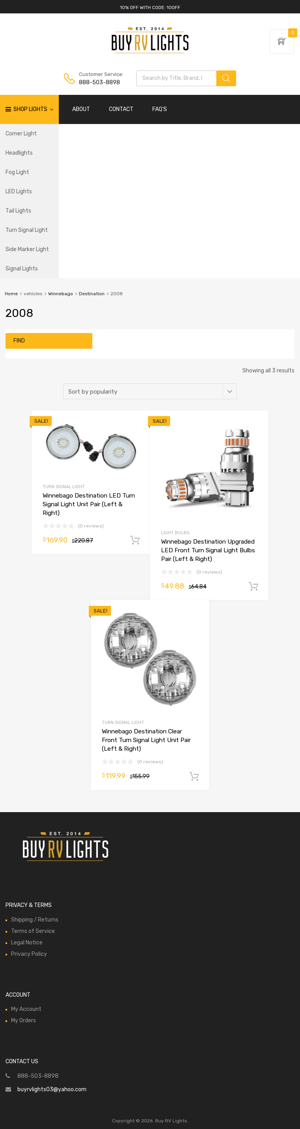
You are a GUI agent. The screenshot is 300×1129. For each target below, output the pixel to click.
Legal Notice (27, 942)
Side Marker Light (27, 249)
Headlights (19, 153)
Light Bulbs (175, 532)
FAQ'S (159, 109)
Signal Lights (22, 268)
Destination (92, 293)
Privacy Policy (29, 954)
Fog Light (17, 172)
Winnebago (60, 293)
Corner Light (21, 133)
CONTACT (121, 109)
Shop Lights (33, 109)
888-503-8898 (98, 82)
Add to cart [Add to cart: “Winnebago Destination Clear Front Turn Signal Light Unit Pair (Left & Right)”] (194, 777)
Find (19, 340)
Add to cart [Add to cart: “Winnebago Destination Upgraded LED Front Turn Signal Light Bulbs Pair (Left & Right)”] (253, 586)
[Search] (226, 78)
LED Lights (19, 191)
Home (11, 293)
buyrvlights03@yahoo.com (51, 1089)
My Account (26, 1009)
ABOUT (81, 109)
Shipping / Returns (34, 919)
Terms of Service (33, 931)
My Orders (23, 1020)
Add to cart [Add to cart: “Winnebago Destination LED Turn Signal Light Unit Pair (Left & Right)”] (135, 540)
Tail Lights (18, 210)
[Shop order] (149, 391)
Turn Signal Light (27, 230)
